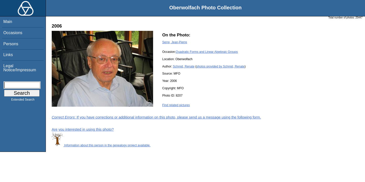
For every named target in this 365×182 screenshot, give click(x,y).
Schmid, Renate (183, 66)
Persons (10, 44)
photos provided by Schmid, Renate (220, 66)
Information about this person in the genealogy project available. (101, 145)
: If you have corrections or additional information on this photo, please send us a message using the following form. (156, 117)
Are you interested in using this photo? (83, 129)
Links (8, 55)
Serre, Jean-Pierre (174, 42)
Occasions (12, 33)
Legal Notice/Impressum (19, 68)
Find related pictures (176, 105)
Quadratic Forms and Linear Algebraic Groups (207, 52)
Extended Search (22, 100)
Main (7, 21)
